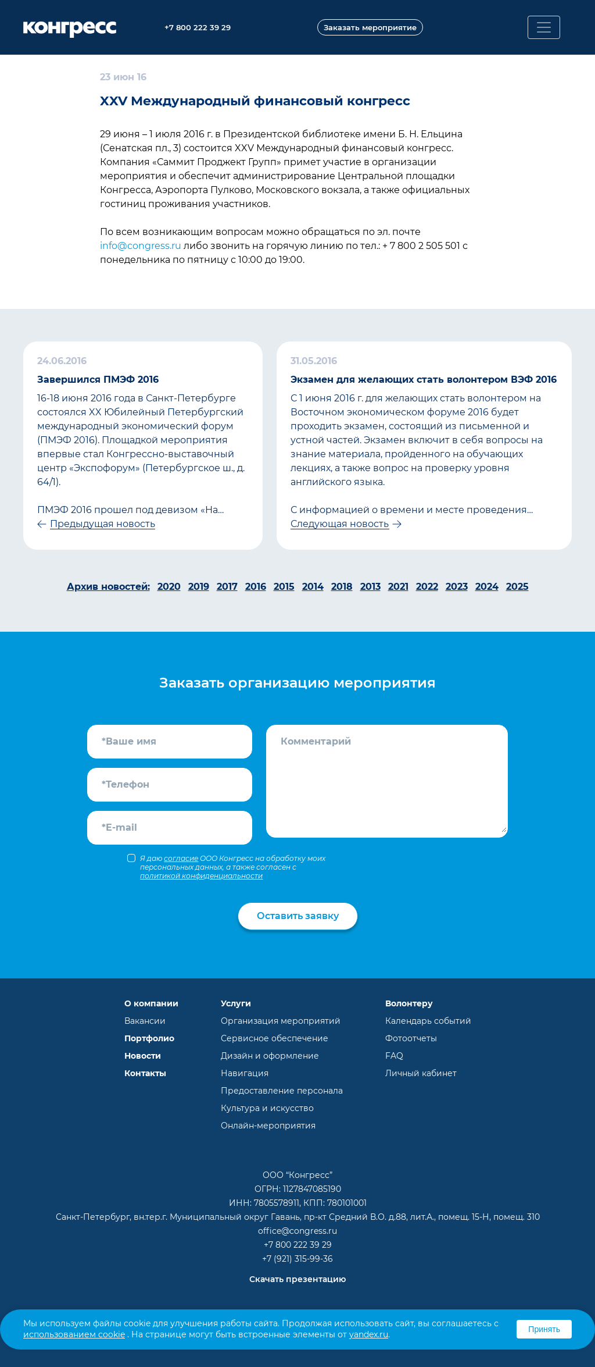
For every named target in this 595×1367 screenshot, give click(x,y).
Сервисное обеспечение (274, 1038)
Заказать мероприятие (370, 27)
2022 (427, 586)
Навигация (244, 1073)
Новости (142, 1056)
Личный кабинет (421, 1073)
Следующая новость (340, 523)
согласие (181, 858)
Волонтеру (409, 1003)
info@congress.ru (140, 245)
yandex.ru (368, 1334)
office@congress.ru (297, 1231)
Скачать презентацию (297, 1279)
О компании (151, 1003)
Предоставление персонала (282, 1090)
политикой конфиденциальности (201, 875)
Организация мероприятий (280, 1021)
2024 (487, 586)
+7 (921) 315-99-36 (297, 1259)
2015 (284, 586)
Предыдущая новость (102, 523)
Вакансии (145, 1021)
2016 (255, 586)
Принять (544, 1329)
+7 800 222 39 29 (298, 1245)
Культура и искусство (267, 1108)
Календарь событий (428, 1021)
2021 (398, 586)
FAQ (394, 1056)
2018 (342, 586)
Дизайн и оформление (270, 1056)
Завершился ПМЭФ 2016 (98, 379)
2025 (517, 586)
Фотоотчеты (411, 1038)
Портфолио (149, 1038)
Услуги (236, 1003)
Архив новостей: (108, 586)
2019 (198, 586)
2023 (457, 586)
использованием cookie (74, 1334)
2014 (313, 586)
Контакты (145, 1073)
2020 (169, 586)
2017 (227, 586)
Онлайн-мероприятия (268, 1125)
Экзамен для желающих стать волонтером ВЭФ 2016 (424, 379)
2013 (370, 586)
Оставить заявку (298, 915)
